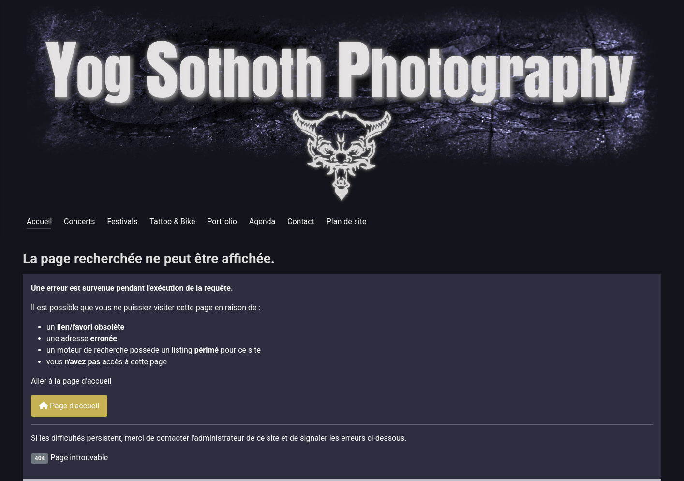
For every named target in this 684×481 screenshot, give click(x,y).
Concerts (79, 221)
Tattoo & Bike (172, 221)
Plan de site (347, 221)
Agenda (262, 221)
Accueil (39, 221)
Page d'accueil (69, 405)
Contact (300, 221)
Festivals (122, 221)
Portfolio (222, 221)
